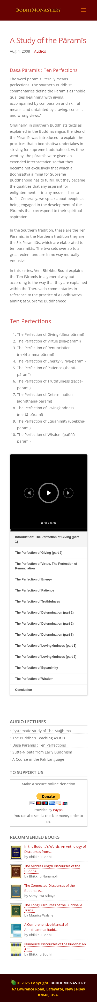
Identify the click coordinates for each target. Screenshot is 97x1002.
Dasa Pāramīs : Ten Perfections (39, 745)
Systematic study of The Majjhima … (43, 730)
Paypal (58, 810)
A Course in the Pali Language (38, 759)
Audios (40, 51)
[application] (48, 492)
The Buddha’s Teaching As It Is (38, 738)
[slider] (48, 530)
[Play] (49, 492)
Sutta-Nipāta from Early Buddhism (42, 752)
